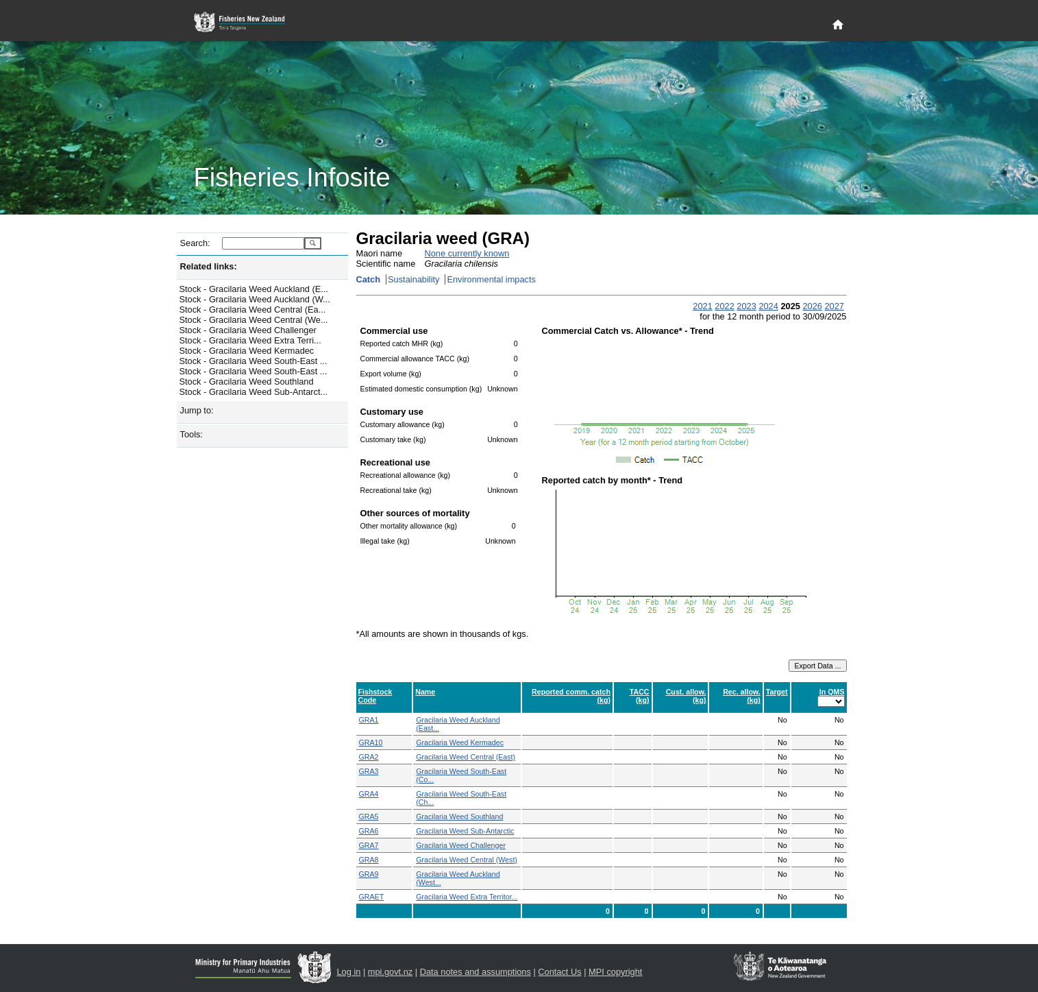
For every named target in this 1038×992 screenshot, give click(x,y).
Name (425, 692)
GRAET (371, 897)
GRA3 (369, 771)
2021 (702, 306)
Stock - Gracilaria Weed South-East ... (254, 361)
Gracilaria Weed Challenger (461, 845)
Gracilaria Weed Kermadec (460, 742)
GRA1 (369, 720)
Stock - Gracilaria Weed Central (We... (254, 320)
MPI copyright (615, 972)
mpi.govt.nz (390, 972)
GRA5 (369, 816)
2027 (833, 306)
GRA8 (369, 860)
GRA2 (369, 757)
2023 (746, 306)
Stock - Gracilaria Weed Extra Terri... (250, 340)
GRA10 (371, 742)
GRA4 (369, 794)
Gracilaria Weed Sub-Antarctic (465, 831)
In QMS (832, 692)
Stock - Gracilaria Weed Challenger (248, 330)
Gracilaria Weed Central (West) (466, 860)
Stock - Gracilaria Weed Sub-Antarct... (254, 392)
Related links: (208, 266)
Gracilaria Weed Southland (459, 816)
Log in (349, 972)
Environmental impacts (491, 279)
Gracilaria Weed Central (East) (465, 757)
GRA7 (369, 845)
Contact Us (559, 972)
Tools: (191, 434)
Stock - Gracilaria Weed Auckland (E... (254, 289)
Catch (368, 279)
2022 (724, 306)
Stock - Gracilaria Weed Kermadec (247, 351)
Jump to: (197, 410)
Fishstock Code (375, 696)
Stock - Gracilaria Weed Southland (247, 381)
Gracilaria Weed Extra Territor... (466, 897)
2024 (768, 306)
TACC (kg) (640, 696)
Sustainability (413, 279)
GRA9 (369, 874)
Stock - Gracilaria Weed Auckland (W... (255, 299)
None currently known (467, 253)
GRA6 (369, 831)
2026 (811, 306)
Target (777, 692)
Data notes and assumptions (475, 972)
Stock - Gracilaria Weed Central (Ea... (253, 309)
